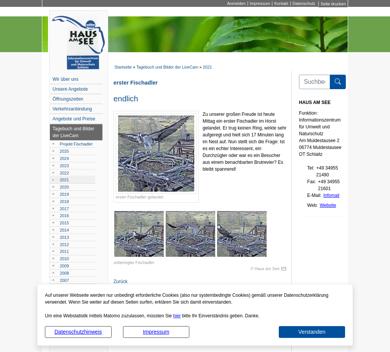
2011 (64, 251)
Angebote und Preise (74, 119)
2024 (64, 158)
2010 (64, 258)
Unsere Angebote (70, 89)
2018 (64, 201)
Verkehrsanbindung (72, 109)
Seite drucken (333, 4)
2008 (64, 273)
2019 (64, 194)
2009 (64, 266)
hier (177, 315)
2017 (64, 208)
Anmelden (236, 4)
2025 (64, 151)
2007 (64, 280)
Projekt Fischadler (76, 144)
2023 (64, 165)
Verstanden (311, 332)
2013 (64, 237)
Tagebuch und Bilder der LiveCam (167, 67)
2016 (64, 215)
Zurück (120, 281)
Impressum (156, 332)
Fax (311, 181)
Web (311, 205)
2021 (207, 67)
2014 (64, 230)
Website (328, 205)
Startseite (123, 67)
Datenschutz (303, 4)
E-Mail (313, 195)
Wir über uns (65, 79)
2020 (64, 187)
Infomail (331, 195)
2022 (64, 173)
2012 (64, 244)
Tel (310, 168)
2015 (64, 223)
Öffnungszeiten (68, 99)
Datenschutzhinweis (78, 332)
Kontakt (281, 4)
